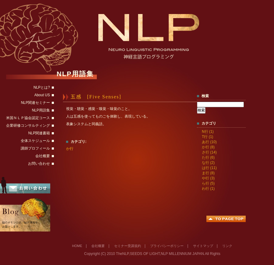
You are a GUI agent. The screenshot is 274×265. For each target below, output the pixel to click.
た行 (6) (208, 157)
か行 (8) (208, 147)
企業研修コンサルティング (28, 125)
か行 (69, 149)
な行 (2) (208, 163)
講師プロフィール (35, 148)
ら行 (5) (208, 183)
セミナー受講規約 (127, 246)
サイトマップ (203, 246)
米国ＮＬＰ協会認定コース (28, 118)
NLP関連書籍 (39, 133)
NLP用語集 (41, 110)
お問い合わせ (39, 163)
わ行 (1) (208, 188)
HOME (77, 246)
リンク (227, 246)
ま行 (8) (208, 173)
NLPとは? (41, 87)
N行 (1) (208, 131)
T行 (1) (207, 137)
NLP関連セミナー (35, 103)
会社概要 (42, 156)
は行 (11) (209, 168)
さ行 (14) (209, 152)
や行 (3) (208, 178)
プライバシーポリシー (167, 246)
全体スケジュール (35, 141)
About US (42, 95)
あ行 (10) (209, 142)
